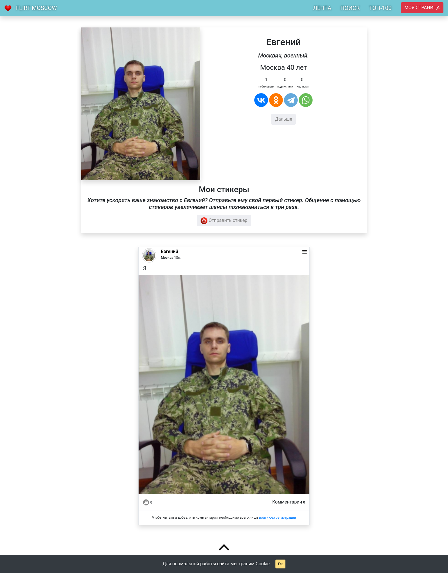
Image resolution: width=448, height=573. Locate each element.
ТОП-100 (380, 8)
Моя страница (422, 7)
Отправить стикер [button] (224, 220)
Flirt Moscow (36, 8)
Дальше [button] (283, 119)
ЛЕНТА (322, 8)
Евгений (169, 251)
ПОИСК (350, 8)
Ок (280, 564)
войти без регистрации (277, 518)
